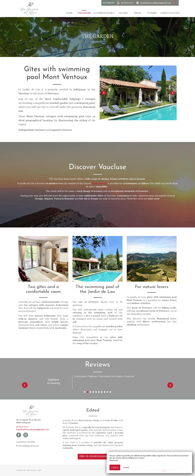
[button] (175, 2)
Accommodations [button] (104, 13)
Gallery (123, 13)
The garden (84, 13)
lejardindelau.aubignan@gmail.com (155, 2)
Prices (137, 13)
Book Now (108, 2)
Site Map (31, 441)
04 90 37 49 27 (127, 2)
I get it (114, 467)
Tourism (152, 13)
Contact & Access (169, 13)
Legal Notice (21, 441)
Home (69, 13)
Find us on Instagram (92, 456)
